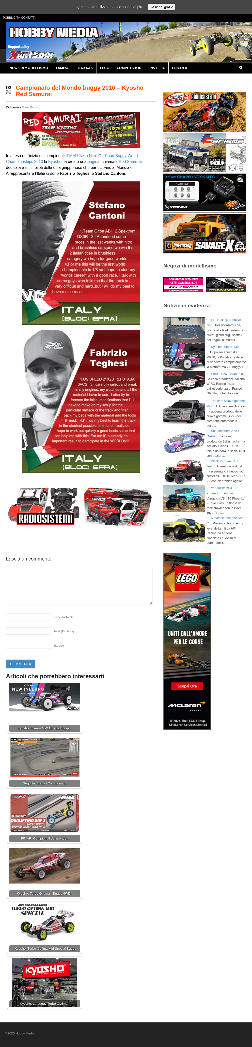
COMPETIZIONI (129, 68)
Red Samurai (130, 162)
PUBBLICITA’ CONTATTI (19, 17)
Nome (63, 617)
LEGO (105, 68)
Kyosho (35, 107)
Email (63, 631)
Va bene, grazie (161, 7)
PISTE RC (157, 68)
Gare (25, 107)
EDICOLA (179, 68)
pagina (93, 162)
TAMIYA (62, 68)
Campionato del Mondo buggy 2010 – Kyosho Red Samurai (79, 90)
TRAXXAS (84, 68)
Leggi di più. (133, 7)
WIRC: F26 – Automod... (228, 374)
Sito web (58, 645)
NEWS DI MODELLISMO (29, 68)
